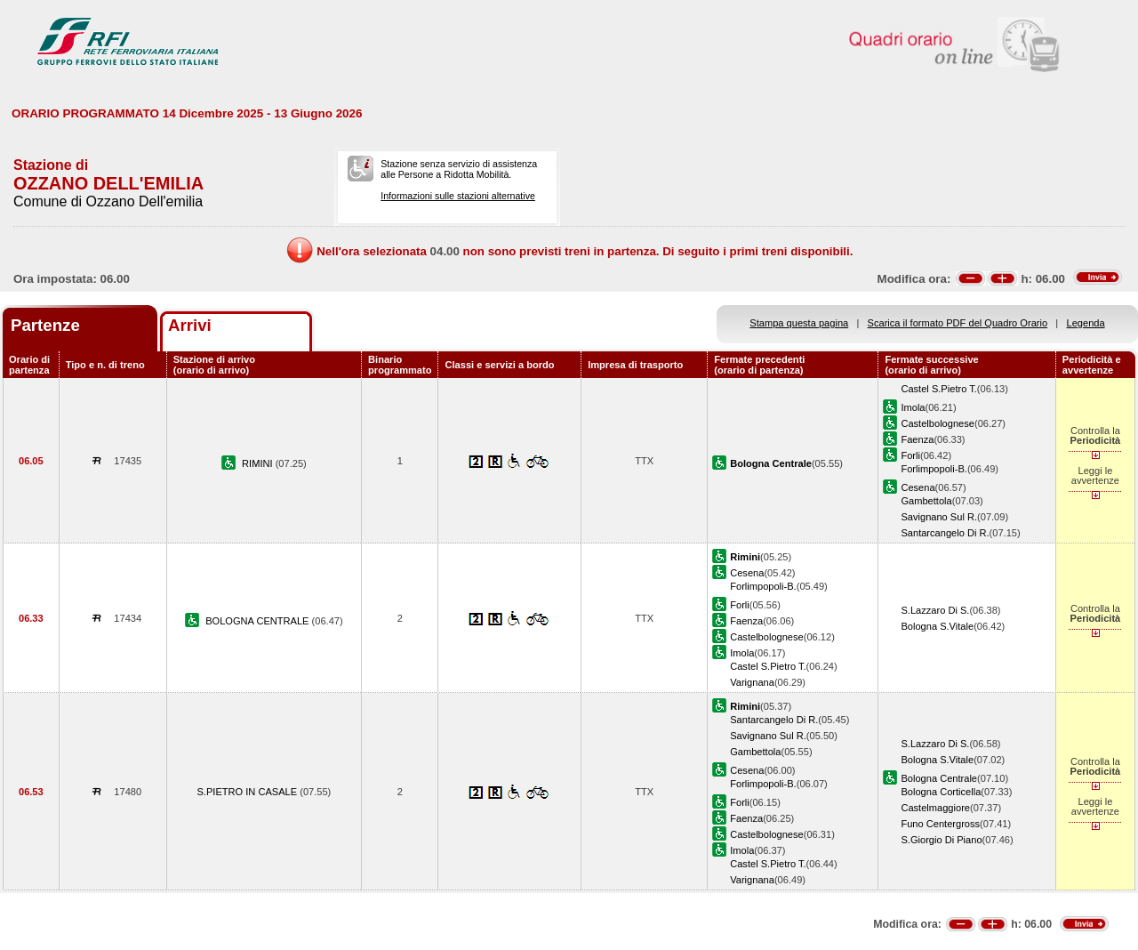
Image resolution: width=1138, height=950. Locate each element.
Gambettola (926, 500)
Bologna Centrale (939, 778)
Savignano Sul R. (939, 516)
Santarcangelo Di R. (945, 532)
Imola (913, 407)
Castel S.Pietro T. (938, 388)
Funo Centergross (940, 823)
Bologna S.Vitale (937, 626)
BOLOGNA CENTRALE (258, 621)
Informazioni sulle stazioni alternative (458, 195)
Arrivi (190, 325)
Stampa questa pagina (798, 323)
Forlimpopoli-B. (934, 468)
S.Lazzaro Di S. (935, 610)
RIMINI (259, 463)
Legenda (1086, 323)
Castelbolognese (937, 423)
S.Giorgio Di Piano (941, 839)
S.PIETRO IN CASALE (248, 791)
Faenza (917, 439)
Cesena (917, 487)
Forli (910, 455)
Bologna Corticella (941, 791)
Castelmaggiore (935, 807)
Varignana (752, 682)
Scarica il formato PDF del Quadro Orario (958, 323)
